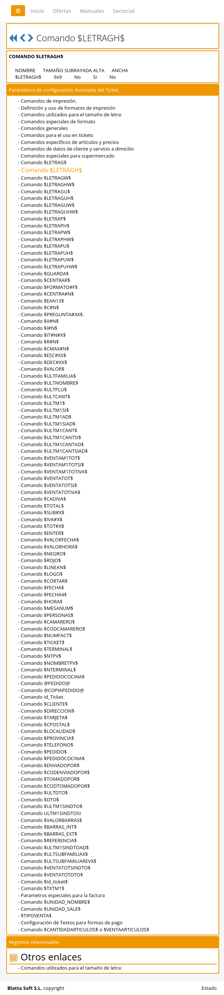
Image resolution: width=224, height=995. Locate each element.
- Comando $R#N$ (38, 341)
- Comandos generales (43, 128)
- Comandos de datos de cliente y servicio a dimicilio (76, 148)
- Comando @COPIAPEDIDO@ (51, 690)
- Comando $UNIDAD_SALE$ (49, 909)
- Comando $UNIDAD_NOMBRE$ (54, 902)
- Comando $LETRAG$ (42, 162)
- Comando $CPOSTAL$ (44, 724)
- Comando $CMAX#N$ (43, 348)
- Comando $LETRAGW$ (44, 177)
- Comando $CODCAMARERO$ (51, 628)
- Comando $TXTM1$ (41, 888)
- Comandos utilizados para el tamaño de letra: (70, 114)
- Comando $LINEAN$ (42, 567)
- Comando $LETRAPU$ (44, 246)
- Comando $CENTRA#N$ (46, 293)
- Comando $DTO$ (38, 799)
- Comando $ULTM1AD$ (44, 416)
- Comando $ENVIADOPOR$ (49, 765)
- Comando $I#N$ (37, 328)
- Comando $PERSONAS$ (45, 615)
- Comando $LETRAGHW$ (46, 184)
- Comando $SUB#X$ (41, 512)
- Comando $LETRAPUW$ (46, 259)
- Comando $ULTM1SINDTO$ (50, 806)
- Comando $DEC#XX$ (42, 362)
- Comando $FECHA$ (41, 587)
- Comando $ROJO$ (39, 560)
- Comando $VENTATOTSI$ (47, 485)
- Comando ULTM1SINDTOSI (49, 813)
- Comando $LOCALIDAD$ (47, 731)
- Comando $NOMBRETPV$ (48, 663)
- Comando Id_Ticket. (41, 697)
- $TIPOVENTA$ (35, 915)
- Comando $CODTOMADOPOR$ (54, 786)
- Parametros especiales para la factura (61, 895)
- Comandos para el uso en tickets (55, 135)
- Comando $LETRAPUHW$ (47, 266)
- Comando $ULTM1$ (41, 403)
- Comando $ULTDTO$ (43, 792)
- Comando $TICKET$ (41, 642)
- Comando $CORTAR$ (43, 581)
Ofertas (62, 10)
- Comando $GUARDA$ (43, 273)
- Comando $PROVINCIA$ (46, 738)
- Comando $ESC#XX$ (42, 355)
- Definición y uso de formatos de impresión (66, 108)
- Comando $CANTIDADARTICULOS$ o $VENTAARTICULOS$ (83, 929)
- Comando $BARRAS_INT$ (47, 826)
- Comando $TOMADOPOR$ (49, 779)
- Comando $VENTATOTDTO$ (50, 874)
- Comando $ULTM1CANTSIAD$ (53, 451)
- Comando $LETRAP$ (42, 218)
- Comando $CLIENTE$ (43, 704)
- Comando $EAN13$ (41, 300)
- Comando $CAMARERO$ (46, 621)
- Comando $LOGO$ (40, 574)
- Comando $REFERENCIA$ (47, 840)
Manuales (92, 10)
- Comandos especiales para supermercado (66, 155)
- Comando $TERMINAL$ (45, 649)
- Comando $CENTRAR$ (44, 280)
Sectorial (123, 10)
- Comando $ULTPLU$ (42, 389)
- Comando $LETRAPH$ (44, 225)
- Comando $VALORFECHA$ (48, 539)
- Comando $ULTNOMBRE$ (48, 383)
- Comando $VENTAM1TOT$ (49, 458)
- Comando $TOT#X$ (41, 526)
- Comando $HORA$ (40, 601)
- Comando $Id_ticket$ (43, 881)
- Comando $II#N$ (38, 321)
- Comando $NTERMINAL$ (47, 669)
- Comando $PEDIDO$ (42, 751)
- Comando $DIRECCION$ (46, 711)
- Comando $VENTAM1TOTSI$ (51, 464)
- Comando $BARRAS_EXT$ (47, 833)
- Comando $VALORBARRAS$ (50, 820)
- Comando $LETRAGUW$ (46, 205)
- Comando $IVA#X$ (40, 519)
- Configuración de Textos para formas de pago (70, 922)
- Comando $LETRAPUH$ (45, 253)
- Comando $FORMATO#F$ (48, 287)
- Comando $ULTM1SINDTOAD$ (53, 847)
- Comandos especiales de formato (56, 121)
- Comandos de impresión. (47, 101)
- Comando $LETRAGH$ (50, 170)
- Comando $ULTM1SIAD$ (47, 423)
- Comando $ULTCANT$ (44, 396)
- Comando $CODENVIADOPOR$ (54, 772)
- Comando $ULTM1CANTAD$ (51, 444)
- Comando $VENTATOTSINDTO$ (54, 867)
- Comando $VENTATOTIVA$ (49, 492)
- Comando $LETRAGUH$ (46, 198)
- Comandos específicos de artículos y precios (68, 142)
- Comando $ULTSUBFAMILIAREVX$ (57, 861)
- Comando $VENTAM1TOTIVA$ (52, 471)
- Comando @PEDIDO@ (44, 683)
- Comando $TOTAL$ (41, 505)
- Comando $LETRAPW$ (44, 232)
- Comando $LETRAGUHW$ (48, 211)
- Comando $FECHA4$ (42, 594)
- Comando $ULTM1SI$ (43, 410)
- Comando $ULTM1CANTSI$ (49, 437)
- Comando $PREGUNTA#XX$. (51, 314)
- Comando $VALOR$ (41, 369)
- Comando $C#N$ (38, 307)
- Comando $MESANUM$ (45, 608)
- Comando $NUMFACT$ (45, 635)
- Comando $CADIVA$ (42, 498)
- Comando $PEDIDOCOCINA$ (51, 676)
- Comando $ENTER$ (41, 533)
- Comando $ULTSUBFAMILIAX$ (53, 854)
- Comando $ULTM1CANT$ (47, 430)
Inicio (37, 10)
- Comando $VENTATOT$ (45, 478)
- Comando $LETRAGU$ (44, 191)
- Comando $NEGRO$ (42, 553)
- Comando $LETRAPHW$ (46, 239)
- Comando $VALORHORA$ (48, 546)
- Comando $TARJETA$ (42, 717)
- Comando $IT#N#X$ (42, 335)
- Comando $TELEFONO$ (45, 744)
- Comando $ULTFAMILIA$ (47, 376)
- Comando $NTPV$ (39, 656)
